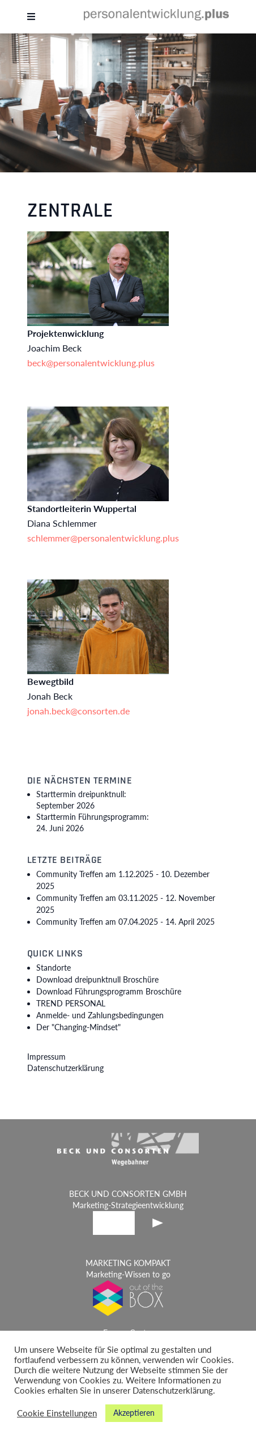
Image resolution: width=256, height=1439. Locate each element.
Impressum (46, 1056)
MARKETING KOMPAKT (128, 1263)
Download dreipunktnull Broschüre (97, 979)
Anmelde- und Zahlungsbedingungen (100, 1015)
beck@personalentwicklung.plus (91, 362)
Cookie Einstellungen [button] (57, 1413)
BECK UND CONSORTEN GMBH (128, 1194)
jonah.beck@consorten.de (78, 710)
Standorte (53, 967)
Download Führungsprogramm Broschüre (108, 991)
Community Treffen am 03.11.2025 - (125, 904)
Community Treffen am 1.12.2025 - (123, 880)
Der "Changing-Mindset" (78, 1027)
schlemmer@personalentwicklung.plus (103, 537)
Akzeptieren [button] (134, 1412)
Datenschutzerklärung (65, 1068)
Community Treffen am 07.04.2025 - (125, 921)
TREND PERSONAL (70, 1003)
